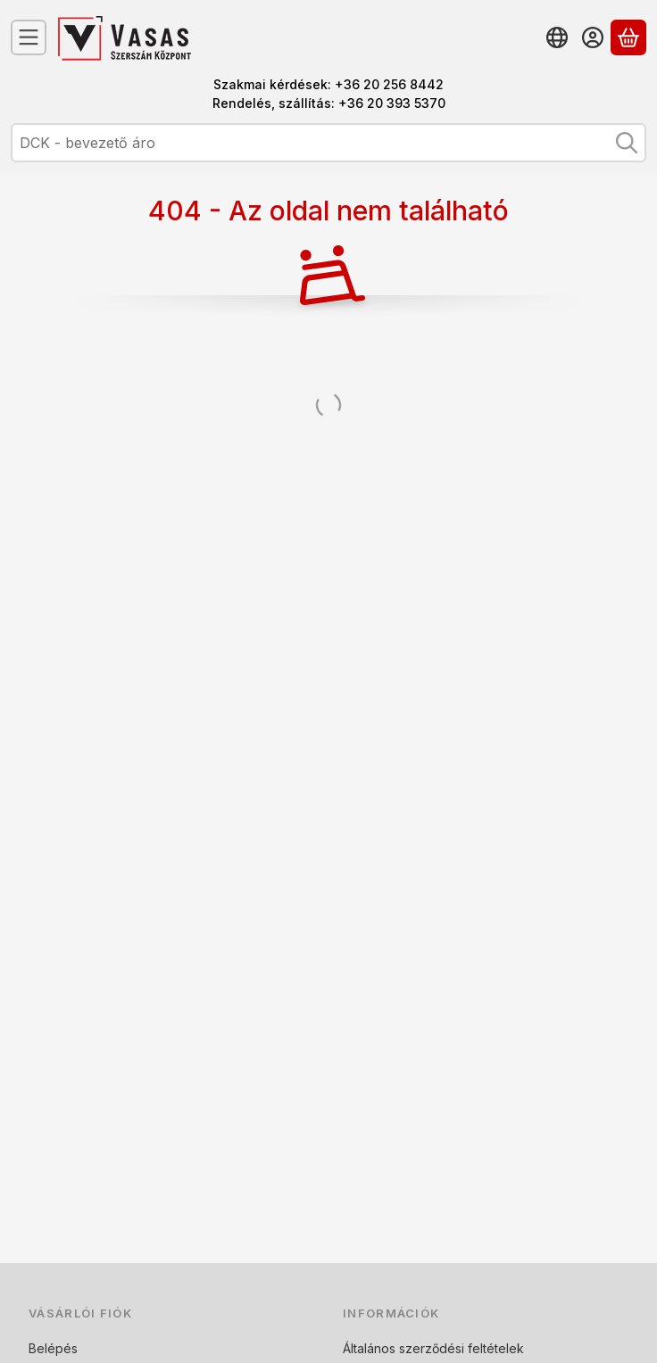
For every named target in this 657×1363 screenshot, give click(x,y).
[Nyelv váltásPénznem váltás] (557, 37)
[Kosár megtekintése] (628, 37)
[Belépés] (593, 37)
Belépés (53, 1348)
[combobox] (328, 142)
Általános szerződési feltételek (433, 1348)
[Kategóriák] (28, 37)
